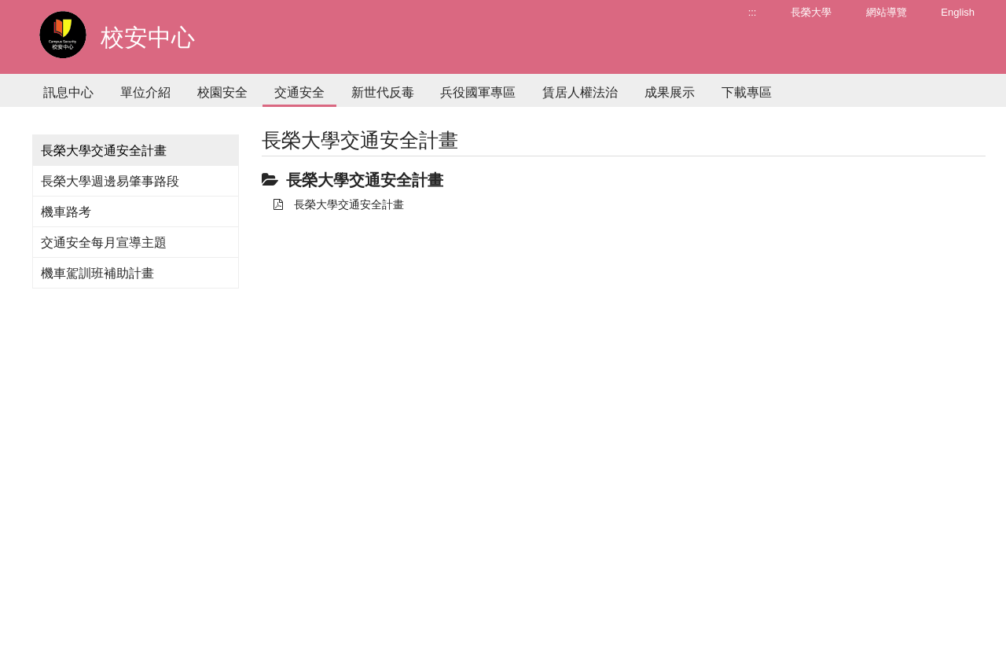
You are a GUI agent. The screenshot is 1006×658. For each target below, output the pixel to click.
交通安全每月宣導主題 (104, 242)
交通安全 (299, 92)
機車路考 (66, 212)
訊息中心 (68, 92)
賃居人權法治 (580, 92)
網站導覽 (886, 12)
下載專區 (746, 92)
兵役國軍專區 (478, 92)
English (958, 12)
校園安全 (222, 92)
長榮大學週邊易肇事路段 (110, 181)
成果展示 (669, 92)
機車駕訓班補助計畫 (97, 273)
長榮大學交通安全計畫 (339, 204)
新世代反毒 (382, 92)
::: (752, 12)
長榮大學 (811, 12)
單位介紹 (145, 92)
